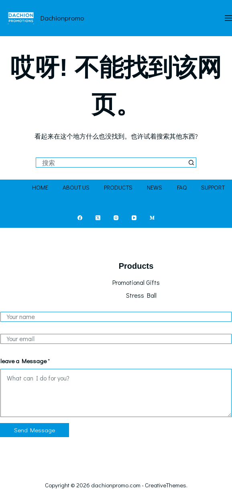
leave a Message (25, 361)
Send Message (34, 430)
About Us (76, 187)
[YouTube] (134, 218)
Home (40, 187)
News (154, 187)
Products (118, 187)
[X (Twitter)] (98, 218)
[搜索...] (111, 162)
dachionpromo (62, 17)
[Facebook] (80, 218)
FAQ (182, 187)
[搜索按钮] (191, 162)
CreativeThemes (165, 485)
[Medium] (152, 218)
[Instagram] (116, 218)
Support (213, 187)
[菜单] (228, 18)
